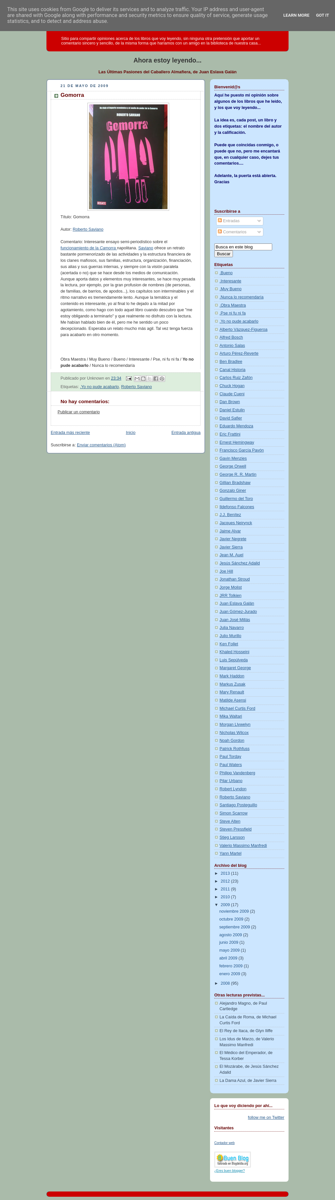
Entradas (228, 221)
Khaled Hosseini (234, 652)
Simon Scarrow (234, 813)
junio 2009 (229, 942)
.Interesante (230, 281)
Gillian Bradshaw (235, 482)
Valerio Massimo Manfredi (243, 845)
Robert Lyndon (233, 789)
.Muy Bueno (230, 289)
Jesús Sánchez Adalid (240, 563)
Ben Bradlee (231, 361)
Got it (322, 15)
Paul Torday (230, 756)
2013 (226, 873)
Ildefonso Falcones (237, 507)
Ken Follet (229, 644)
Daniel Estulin (232, 410)
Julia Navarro (232, 627)
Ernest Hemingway (237, 442)
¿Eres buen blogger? (229, 1171)
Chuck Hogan (232, 386)
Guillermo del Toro (236, 498)
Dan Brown (230, 402)
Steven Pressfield (236, 829)
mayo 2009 (230, 950)
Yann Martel (230, 853)
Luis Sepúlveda (234, 660)
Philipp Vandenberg (237, 773)
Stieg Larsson (232, 837)
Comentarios (232, 232)
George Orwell (233, 466)
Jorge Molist (231, 587)
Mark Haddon (232, 676)
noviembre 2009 (234, 911)
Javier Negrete (233, 539)
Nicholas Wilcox (234, 732)
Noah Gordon (232, 740)
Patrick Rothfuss (235, 748)
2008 (226, 983)
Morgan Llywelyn (235, 724)
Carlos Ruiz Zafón (236, 377)
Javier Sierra (231, 547)
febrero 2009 (231, 966)
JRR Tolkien (230, 595)
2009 (226, 905)
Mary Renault (232, 692)
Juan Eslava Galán (237, 603)
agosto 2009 (231, 935)
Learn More (296, 15)
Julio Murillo (230, 636)
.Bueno (226, 273)
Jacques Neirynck (236, 523)
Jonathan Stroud (235, 579)
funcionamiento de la (89, 248)
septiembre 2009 (235, 927)
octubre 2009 (231, 919)
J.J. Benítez (230, 514)
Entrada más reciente (70, 432)
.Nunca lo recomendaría (242, 297)
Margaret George (235, 668)
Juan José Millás (235, 620)
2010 (226, 897)
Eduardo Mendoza (236, 426)
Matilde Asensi (233, 700)
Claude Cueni (232, 394)
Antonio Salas (232, 345)
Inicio (130, 432)
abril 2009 (228, 958)
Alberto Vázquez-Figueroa (244, 329)
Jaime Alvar (230, 531)
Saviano (145, 248)
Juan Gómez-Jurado (238, 611)
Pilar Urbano (231, 781)
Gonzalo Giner (233, 490)
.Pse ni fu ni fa (233, 313)
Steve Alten (230, 821)
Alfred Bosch (231, 337)
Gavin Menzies (233, 458)
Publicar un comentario (79, 412)
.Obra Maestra (233, 305)
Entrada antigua (186, 432)
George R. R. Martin (238, 474)
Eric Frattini (230, 434)
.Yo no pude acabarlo (99, 387)
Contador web (224, 1143)
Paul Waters (231, 764)
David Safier (231, 418)
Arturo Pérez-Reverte (239, 353)
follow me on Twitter (266, 1117)
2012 (226, 881)
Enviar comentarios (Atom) (101, 445)
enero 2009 (230, 974)
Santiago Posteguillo (238, 805)
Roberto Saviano (88, 229)
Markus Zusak (232, 684)
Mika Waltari (231, 716)
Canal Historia (232, 369)
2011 (226, 889)
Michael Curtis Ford (237, 708)
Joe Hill (226, 571)
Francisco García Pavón (242, 450)
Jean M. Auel (231, 555)
